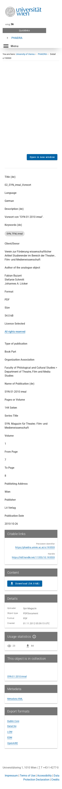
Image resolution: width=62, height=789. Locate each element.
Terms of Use (27, 775)
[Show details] (33, 637)
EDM (9, 737)
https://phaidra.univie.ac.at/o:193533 (35, 547)
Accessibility (44, 775)
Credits (55, 779)
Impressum (11, 775)
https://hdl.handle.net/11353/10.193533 (33, 557)
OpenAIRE (12, 743)
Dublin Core (13, 721)
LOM (9, 731)
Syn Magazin (30, 608)
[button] (10, 46)
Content (31, 110)
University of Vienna (25, 54)
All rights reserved (15, 331)
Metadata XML (15, 698)
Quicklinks (24, 30)
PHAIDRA (16, 38)
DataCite (11, 726)
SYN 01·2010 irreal (17, 676)
